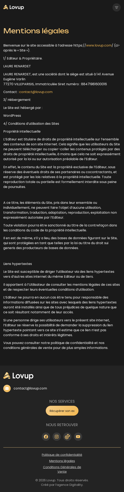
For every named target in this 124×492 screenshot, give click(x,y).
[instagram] (57, 437)
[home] (13, 7)
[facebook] (46, 437)
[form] (62, 411)
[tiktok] (67, 437)
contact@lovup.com (36, 92)
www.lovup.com (99, 45)
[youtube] (78, 437)
